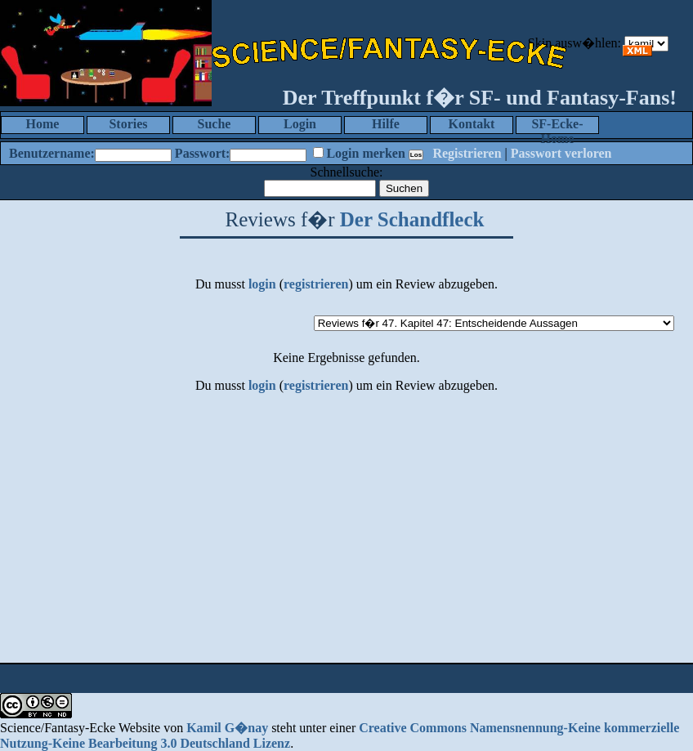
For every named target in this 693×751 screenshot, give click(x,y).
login (262, 284)
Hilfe (386, 124)
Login (300, 124)
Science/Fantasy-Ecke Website (80, 728)
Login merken (365, 153)
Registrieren (466, 153)
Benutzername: (52, 153)
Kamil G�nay (227, 728)
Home (43, 124)
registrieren (316, 284)
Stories (128, 124)
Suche (214, 124)
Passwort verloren (561, 153)
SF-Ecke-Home (557, 125)
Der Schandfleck (412, 219)
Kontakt (472, 124)
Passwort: (202, 153)
